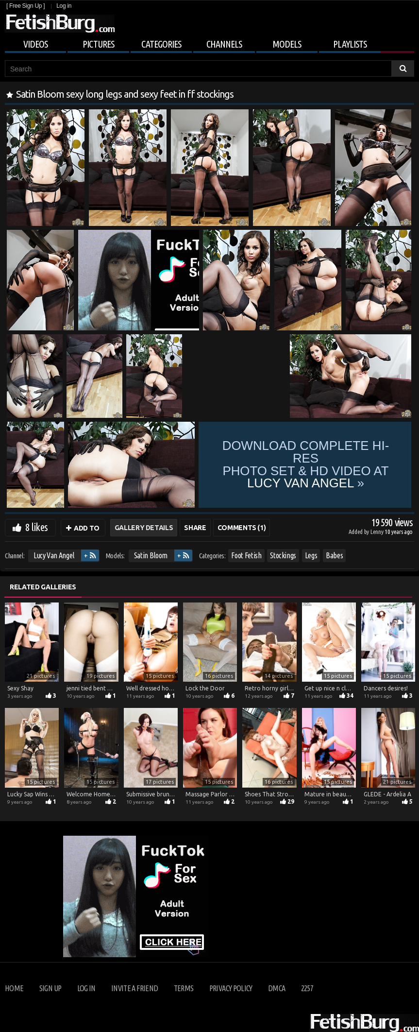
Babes (334, 555)
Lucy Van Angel (54, 555)
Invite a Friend (134, 988)
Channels (224, 44)
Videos (35, 44)
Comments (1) (242, 528)
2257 (307, 988)
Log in (63, 5)
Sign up (50, 988)
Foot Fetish (246, 555)
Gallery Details (144, 528)
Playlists (350, 44)
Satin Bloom (151, 555)
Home (14, 988)
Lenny (377, 531)
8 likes (36, 527)
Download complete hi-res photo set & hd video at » (305, 465)
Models (286, 44)
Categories (161, 44)
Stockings (283, 555)
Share (195, 528)
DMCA (276, 988)
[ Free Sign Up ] (25, 5)
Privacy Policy (230, 988)
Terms (184, 988)
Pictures (98, 44)
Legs (311, 555)
